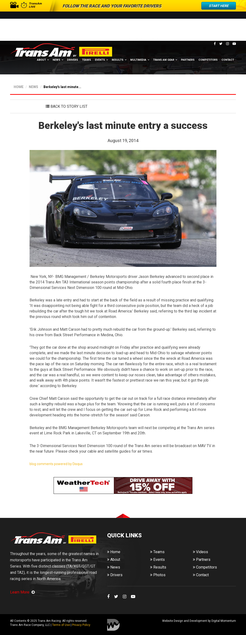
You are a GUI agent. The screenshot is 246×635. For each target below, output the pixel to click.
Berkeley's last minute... (62, 86)
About (41, 60)
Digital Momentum (113, 624)
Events (100, 60)
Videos (200, 551)
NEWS (33, 86)
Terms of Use (61, 624)
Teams (86, 60)
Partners (188, 60)
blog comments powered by (56, 463)
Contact (227, 60)
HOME (19, 86)
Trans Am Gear (163, 60)
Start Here (218, 6)
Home (113, 551)
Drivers (72, 60)
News (56, 60)
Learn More (22, 591)
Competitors (208, 60)
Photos (158, 574)
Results (117, 60)
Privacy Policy (81, 624)
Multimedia (138, 60)
